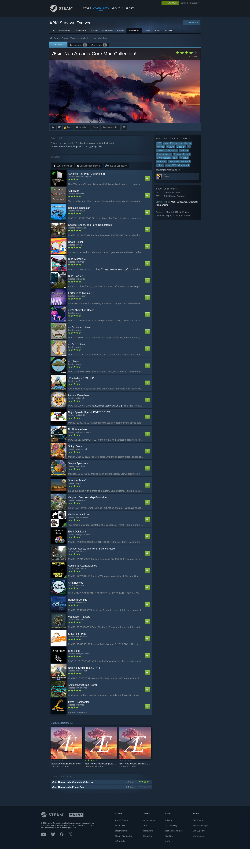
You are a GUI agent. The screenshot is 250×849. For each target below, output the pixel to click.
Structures (182, 201)
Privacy (168, 820)
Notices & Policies (174, 830)
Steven (177, 154)
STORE (87, 8)
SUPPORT (128, 8)
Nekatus (184, 157)
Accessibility (171, 825)
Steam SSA (120, 825)
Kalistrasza (176, 143)
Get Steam (198, 820)
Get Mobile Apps (201, 825)
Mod (173, 201)
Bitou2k (181, 146)
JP (189, 146)
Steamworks (121, 830)
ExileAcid (161, 161)
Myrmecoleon (164, 157)
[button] (53, 127)
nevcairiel (174, 161)
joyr (175, 157)
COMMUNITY (101, 8)
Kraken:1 (161, 150)
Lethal (186, 154)
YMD (159, 143)
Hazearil (185, 161)
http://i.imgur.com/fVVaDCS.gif (112, 269)
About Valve (149, 820)
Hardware (148, 830)
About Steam (121, 820)
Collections (86, 38)
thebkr (187, 143)
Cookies (169, 836)
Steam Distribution (124, 836)
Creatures (193, 201)
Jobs (145, 825)
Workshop (74, 38)
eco (166, 143)
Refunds (169, 841)
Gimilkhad (183, 165)
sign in (183, 3)
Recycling (148, 836)
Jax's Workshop (100, 38)
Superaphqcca (164, 154)
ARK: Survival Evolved (58, 38)
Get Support (199, 830)
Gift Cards (120, 841)
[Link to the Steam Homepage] (64, 11)
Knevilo (160, 146)
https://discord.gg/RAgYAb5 (87, 146)
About (115, 8)
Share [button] (95, 127)
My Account (199, 836)
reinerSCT (171, 165)
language (193, 3)
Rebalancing (162, 204)
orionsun (172, 150)
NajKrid (170, 146)
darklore (184, 150)
